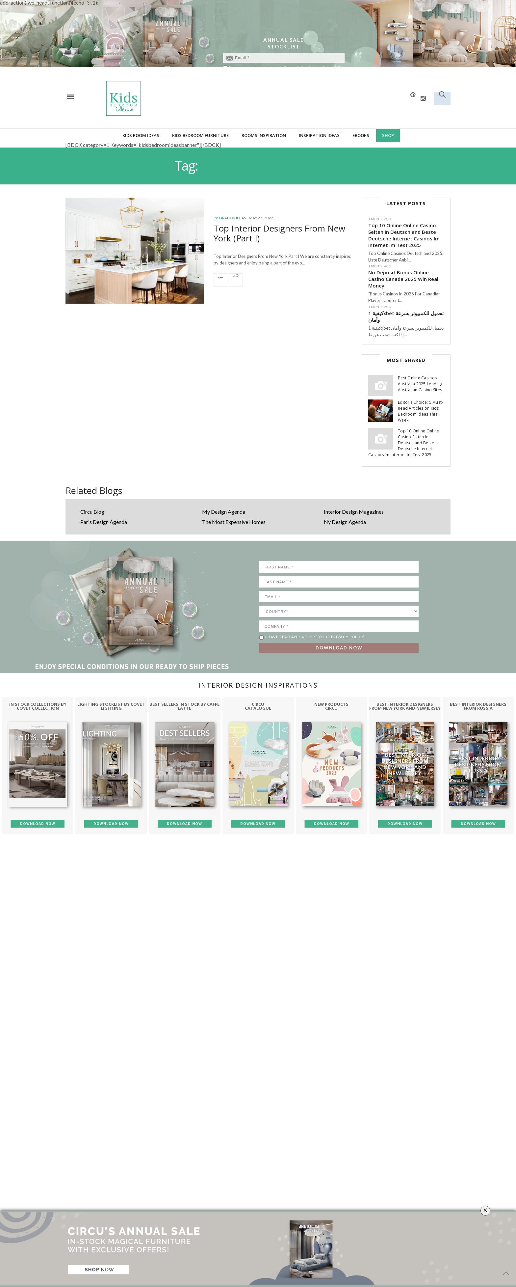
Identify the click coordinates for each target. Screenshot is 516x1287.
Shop (388, 135)
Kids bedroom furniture (200, 135)
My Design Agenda (223, 511)
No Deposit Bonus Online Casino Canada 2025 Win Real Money (403, 279)
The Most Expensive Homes (234, 522)
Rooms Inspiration (264, 135)
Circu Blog (92, 511)
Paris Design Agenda (103, 522)
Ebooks (360, 135)
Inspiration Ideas (319, 135)
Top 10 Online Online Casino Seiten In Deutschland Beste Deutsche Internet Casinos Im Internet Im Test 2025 (404, 235)
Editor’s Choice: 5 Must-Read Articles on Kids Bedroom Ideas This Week (420, 411)
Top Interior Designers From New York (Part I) (280, 233)
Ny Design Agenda (345, 522)
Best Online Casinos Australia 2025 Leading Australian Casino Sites (420, 384)
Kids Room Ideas (140, 135)
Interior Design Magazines (354, 511)
